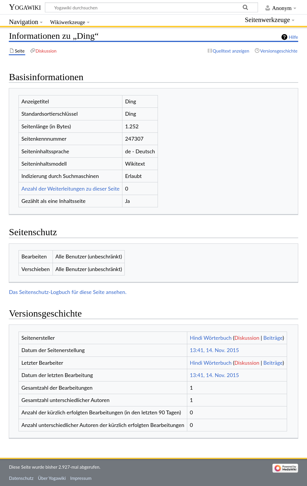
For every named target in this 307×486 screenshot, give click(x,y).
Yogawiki (25, 6)
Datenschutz (21, 478)
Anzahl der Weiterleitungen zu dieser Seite (70, 188)
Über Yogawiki (52, 478)
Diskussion (247, 337)
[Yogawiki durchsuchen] (151, 7)
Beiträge (272, 337)
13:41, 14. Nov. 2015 (214, 350)
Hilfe (293, 37)
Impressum (81, 478)
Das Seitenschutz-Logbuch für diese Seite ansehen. (67, 292)
